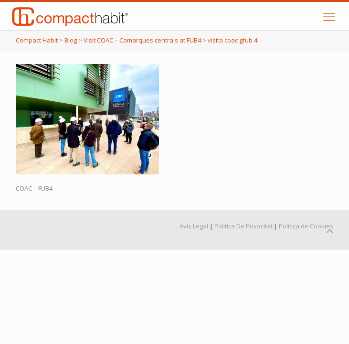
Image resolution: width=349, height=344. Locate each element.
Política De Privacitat (243, 226)
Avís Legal (194, 226)
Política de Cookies (306, 226)
